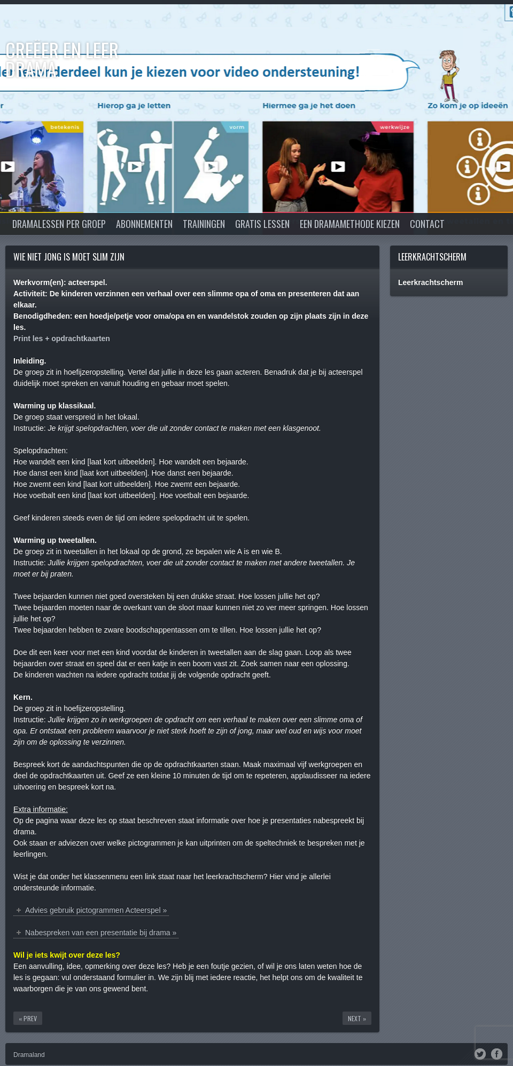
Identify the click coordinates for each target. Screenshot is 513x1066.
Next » (357, 1018)
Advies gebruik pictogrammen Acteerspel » (96, 910)
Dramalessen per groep (59, 224)
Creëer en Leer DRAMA (62, 59)
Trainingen (204, 224)
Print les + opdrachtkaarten (61, 338)
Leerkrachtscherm (432, 256)
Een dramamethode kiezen (350, 224)
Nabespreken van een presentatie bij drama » (100, 932)
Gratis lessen (262, 224)
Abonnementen (144, 224)
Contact (427, 224)
